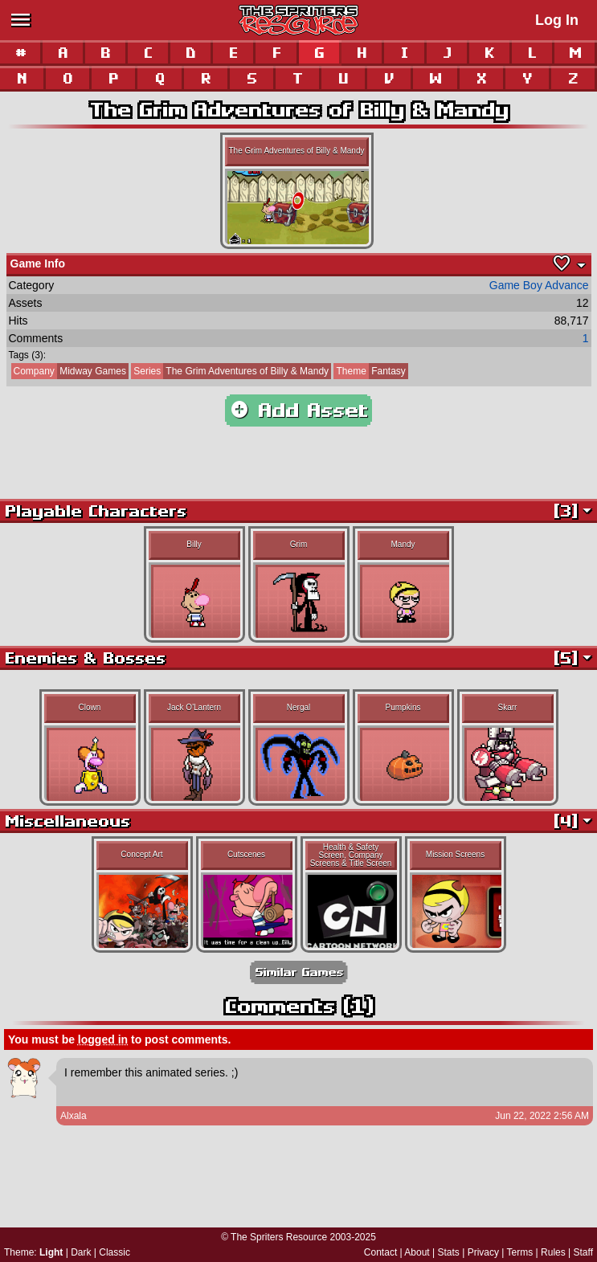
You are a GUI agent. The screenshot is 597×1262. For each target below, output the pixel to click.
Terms (520, 1252)
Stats (449, 1252)
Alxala (73, 1115)
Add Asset (298, 410)
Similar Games (299, 972)
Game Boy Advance (539, 285)
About (416, 1252)
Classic (114, 1252)
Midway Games (68, 371)
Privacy (483, 1252)
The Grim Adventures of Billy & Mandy (230, 371)
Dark (81, 1252)
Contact (380, 1252)
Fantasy (369, 371)
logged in (103, 1039)
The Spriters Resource (279, 1237)
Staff (583, 1252)
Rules (553, 1252)
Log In (557, 20)
